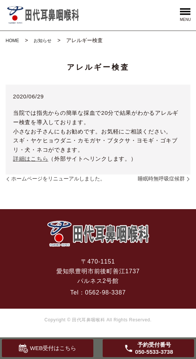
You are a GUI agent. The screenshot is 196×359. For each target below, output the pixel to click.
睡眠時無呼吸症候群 (161, 179)
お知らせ (43, 40)
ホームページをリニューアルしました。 (58, 179)
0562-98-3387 (105, 292)
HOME (12, 40)
